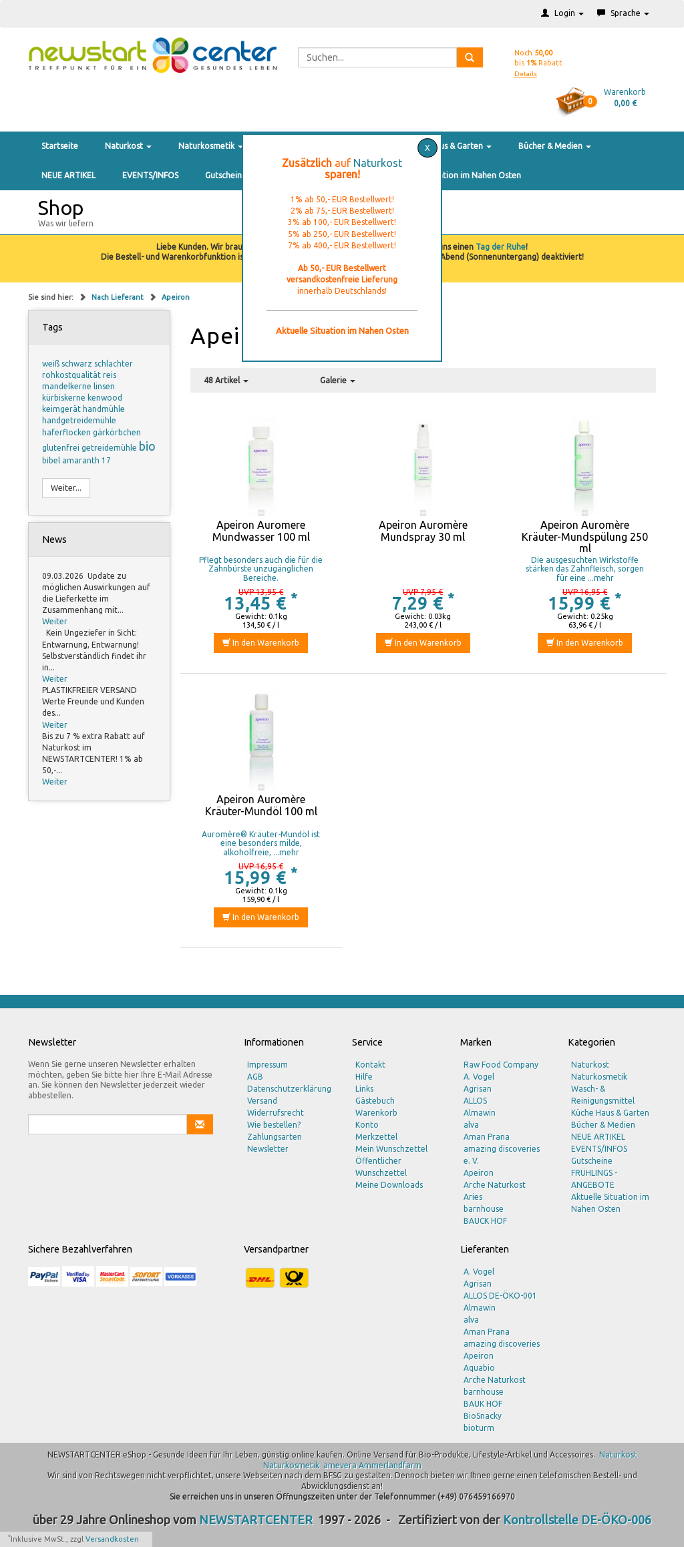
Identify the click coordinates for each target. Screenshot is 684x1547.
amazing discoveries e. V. (502, 1154)
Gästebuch (375, 1100)
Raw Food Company (501, 1064)
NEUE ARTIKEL (68, 175)
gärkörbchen (117, 432)
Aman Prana (487, 1136)
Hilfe (364, 1076)
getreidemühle (110, 447)
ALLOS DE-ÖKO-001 (500, 1295)
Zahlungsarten (274, 1136)
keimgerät (62, 409)
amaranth (82, 460)
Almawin (480, 1112)
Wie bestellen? (274, 1124)
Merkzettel (376, 1136)
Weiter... (66, 487)
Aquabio (479, 1367)
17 (106, 460)
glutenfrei (61, 447)
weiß (51, 363)
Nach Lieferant (119, 297)
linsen (104, 386)
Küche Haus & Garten (448, 146)
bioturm (479, 1427)
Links (364, 1088)
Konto (367, 1124)
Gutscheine (225, 175)
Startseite (59, 146)
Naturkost (128, 146)
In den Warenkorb (260, 642)
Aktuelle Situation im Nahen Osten (456, 175)
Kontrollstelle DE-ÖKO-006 (577, 1519)
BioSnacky (483, 1415)
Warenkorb (376, 1112)
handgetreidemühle (79, 420)
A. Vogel (479, 1076)
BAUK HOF (483, 1403)
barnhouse (484, 1208)
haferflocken (67, 432)
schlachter (113, 363)
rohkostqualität (72, 375)
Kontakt (370, 1064)
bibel (52, 460)
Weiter (54, 621)
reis (109, 375)
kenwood (105, 397)
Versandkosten (112, 1539)
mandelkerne (68, 386)
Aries (473, 1196)
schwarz (77, 363)
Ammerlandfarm (390, 1465)
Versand (262, 1100)
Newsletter (268, 1148)
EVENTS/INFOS (150, 175)
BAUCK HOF (485, 1221)
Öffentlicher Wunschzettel (381, 1166)
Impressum (267, 1064)
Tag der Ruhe (501, 246)
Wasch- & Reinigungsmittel (603, 1094)
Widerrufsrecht (275, 1112)
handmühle (104, 409)
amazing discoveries (502, 1343)
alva (471, 1124)
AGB (255, 1076)
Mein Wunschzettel (391, 1148)
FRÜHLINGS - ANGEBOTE (594, 1178)
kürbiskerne (65, 397)
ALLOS (475, 1100)
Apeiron (176, 297)
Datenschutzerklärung (289, 1088)
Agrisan (478, 1088)
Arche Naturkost (495, 1184)
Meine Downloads (389, 1184)
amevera (340, 1465)
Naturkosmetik (210, 146)
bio (147, 446)
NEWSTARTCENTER (256, 1519)
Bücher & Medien (554, 146)
